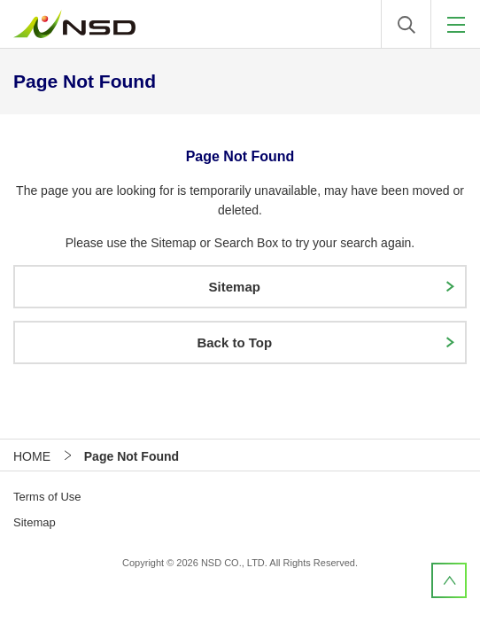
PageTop (449, 580)
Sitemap (34, 522)
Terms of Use (47, 496)
